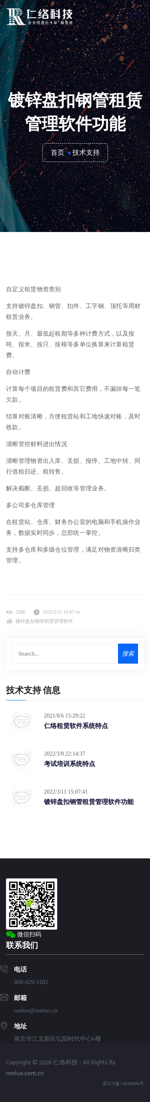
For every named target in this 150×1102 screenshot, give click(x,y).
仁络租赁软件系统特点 (76, 726)
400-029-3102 (31, 982)
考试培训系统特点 (69, 764)
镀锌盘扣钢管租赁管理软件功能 (89, 802)
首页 (57, 152)
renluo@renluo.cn (35, 1010)
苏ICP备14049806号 (123, 1083)
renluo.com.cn (25, 1073)
